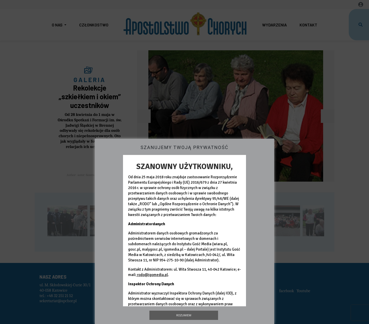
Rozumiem (183, 315)
